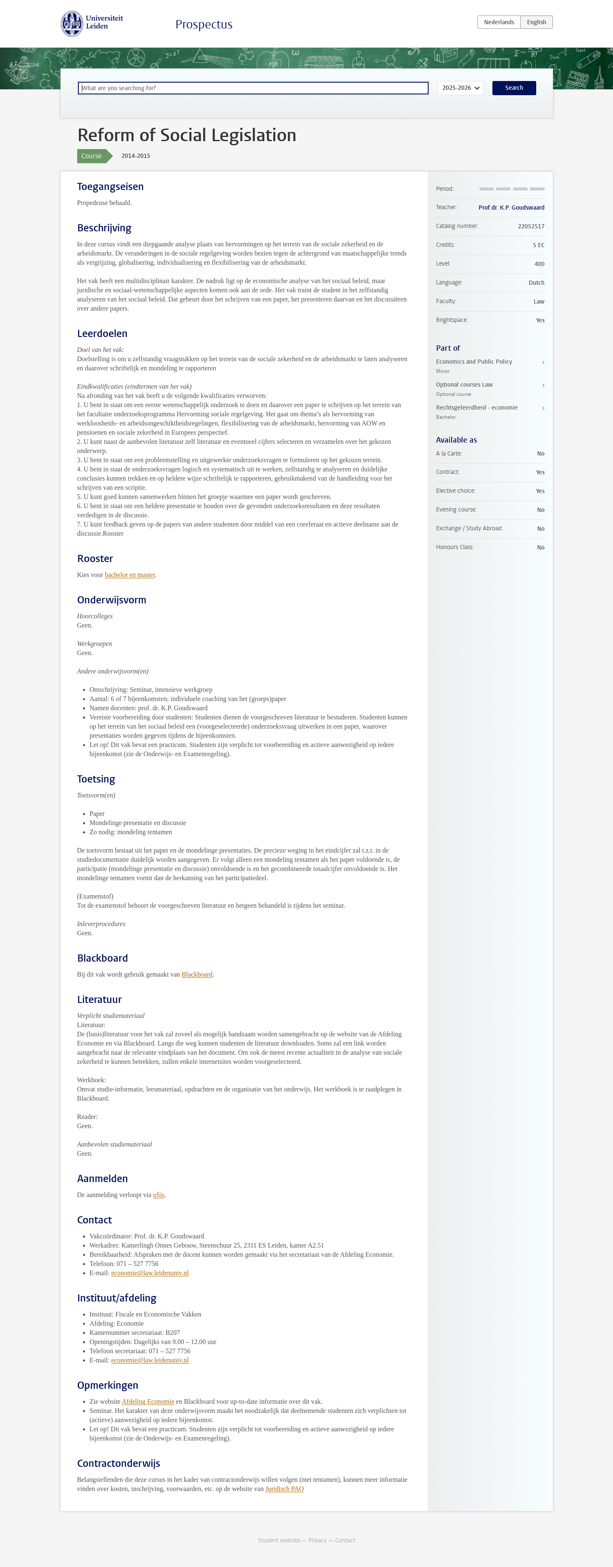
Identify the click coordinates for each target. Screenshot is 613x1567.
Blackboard (197, 974)
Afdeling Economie (148, 1401)
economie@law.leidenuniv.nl (150, 1272)
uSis (159, 1194)
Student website (279, 1540)
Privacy (317, 1540)
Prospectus (204, 24)
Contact (345, 1540)
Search (514, 88)
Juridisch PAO (284, 1488)
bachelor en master (130, 574)
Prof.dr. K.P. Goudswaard (512, 208)
